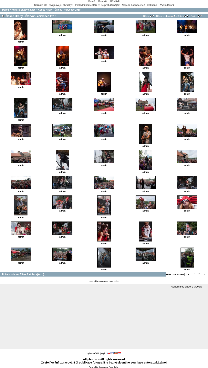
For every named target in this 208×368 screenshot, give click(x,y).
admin (21, 42)
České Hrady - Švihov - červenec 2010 (59, 9)
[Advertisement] (104, 318)
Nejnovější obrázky (61, 5)
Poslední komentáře (86, 5)
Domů (91, 1)
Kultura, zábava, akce (24, 9)
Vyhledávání (167, 5)
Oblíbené (152, 5)
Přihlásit (115, 1)
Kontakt (102, 1)
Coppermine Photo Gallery (109, 281)
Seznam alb (40, 5)
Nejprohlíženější (110, 5)
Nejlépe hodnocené (133, 5)
